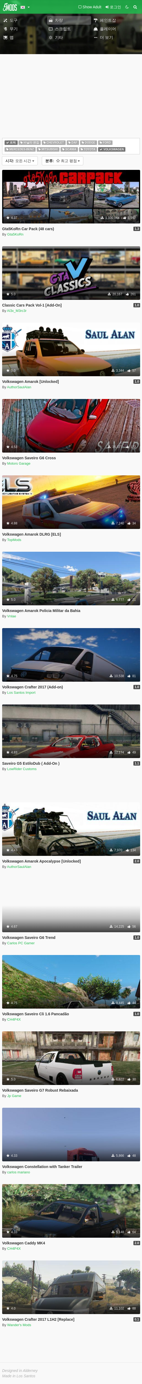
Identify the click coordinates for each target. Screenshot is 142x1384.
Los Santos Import (21, 693)
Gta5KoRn (15, 234)
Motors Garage (19, 463)
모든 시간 (19, 161)
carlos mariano (18, 1172)
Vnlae (11, 616)
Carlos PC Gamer (21, 943)
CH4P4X (14, 1019)
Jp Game (14, 1096)
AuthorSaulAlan (19, 387)
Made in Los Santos (18, 1376)
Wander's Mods (19, 1325)
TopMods (14, 540)
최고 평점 (62, 161)
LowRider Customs (22, 769)
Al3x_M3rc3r (17, 311)
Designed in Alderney (20, 1370)
